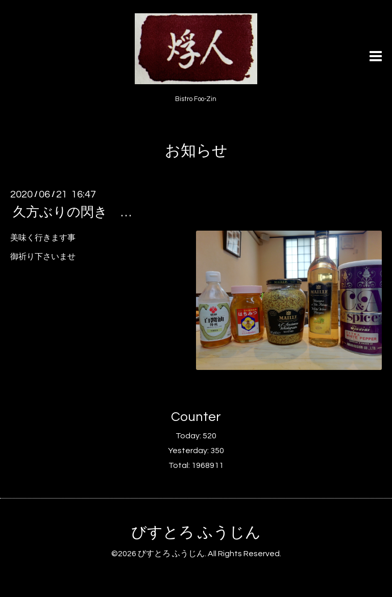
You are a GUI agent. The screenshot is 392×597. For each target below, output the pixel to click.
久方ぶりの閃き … (72, 212)
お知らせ (196, 151)
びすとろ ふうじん (196, 532)
